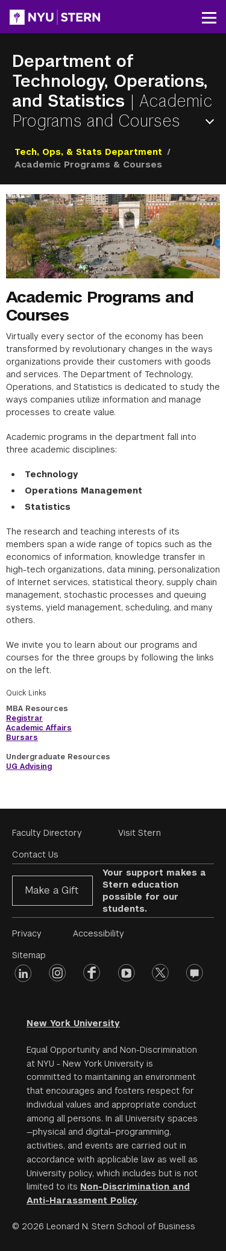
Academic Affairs (39, 728)
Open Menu (212, 121)
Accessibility (98, 933)
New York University (73, 1023)
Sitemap (29, 955)
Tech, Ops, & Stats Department (88, 151)
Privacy (27, 933)
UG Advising (29, 766)
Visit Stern (139, 832)
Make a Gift (51, 890)
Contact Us (35, 854)
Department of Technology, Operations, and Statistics (109, 81)
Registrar (24, 718)
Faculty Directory (47, 832)
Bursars (22, 737)
